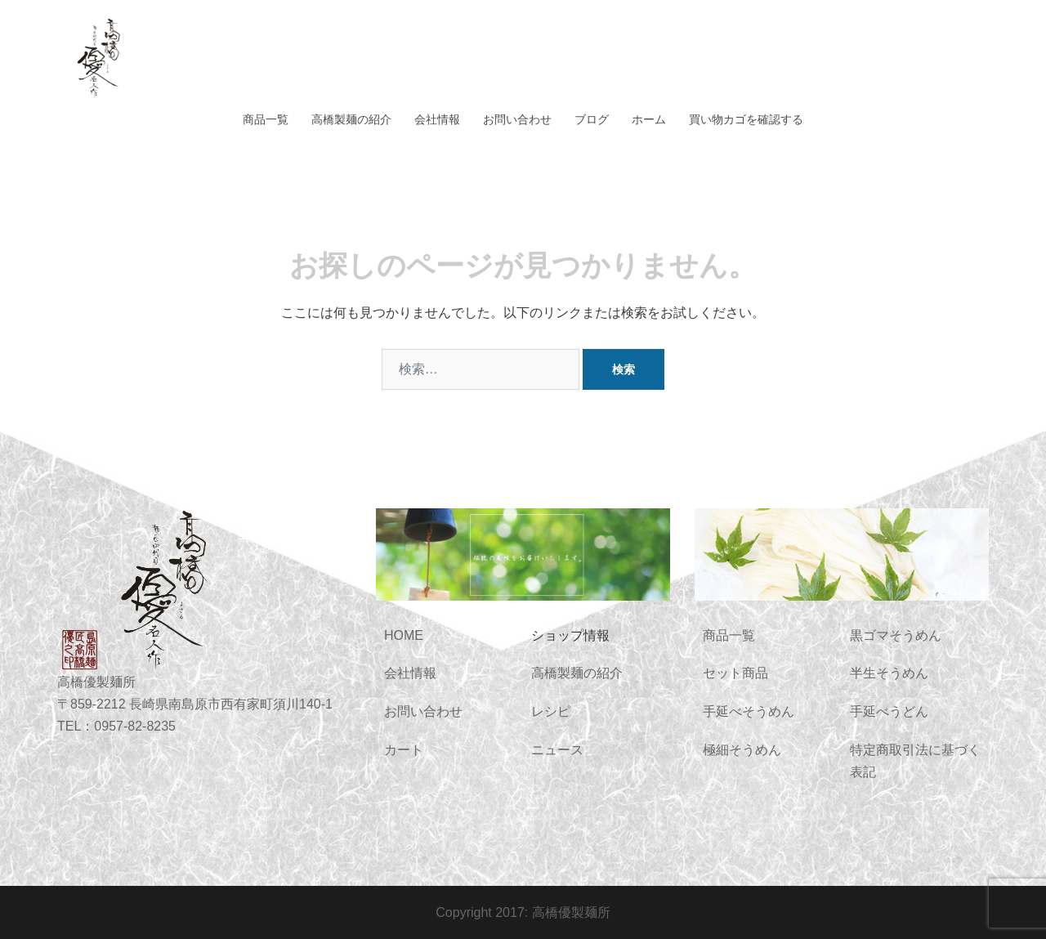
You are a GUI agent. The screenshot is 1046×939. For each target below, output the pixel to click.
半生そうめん (889, 673)
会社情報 (437, 119)
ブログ (591, 119)
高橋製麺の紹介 (351, 119)
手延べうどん (889, 711)
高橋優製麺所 (571, 912)
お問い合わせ (517, 119)
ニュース (557, 750)
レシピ (550, 711)
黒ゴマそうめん (895, 635)
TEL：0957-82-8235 (116, 726)
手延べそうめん (748, 711)
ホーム (649, 119)
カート (403, 750)
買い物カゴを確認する (746, 119)
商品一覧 (265, 119)
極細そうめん (742, 750)
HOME (403, 635)
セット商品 (735, 673)
